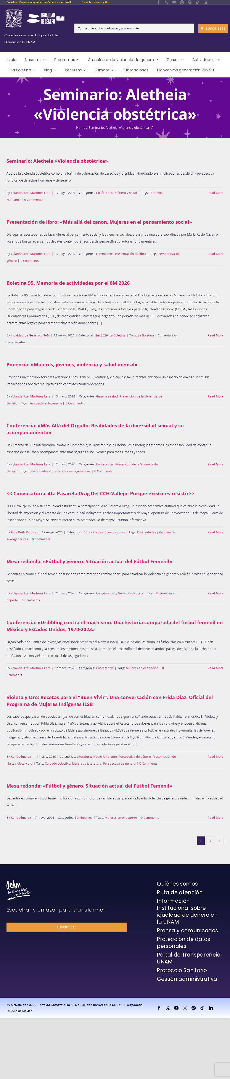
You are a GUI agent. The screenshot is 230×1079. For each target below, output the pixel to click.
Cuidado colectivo (57, 763)
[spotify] (189, 2)
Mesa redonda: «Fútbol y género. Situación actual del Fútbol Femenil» (89, 561)
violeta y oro (23, 763)
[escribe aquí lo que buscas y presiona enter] (134, 28)
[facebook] (158, 2)
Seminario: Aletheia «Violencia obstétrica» (57, 161)
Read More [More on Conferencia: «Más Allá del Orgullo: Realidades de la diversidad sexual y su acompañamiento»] (216, 464)
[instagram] (182, 2)
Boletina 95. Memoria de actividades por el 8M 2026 (68, 283)
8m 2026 (101, 335)
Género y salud (126, 193)
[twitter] (166, 2)
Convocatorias (115, 532)
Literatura (84, 756)
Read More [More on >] (216, 532)
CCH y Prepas (93, 532)
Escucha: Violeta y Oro (95, 2)
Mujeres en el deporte (142, 668)
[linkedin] (205, 2)
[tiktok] (197, 2)
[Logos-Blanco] (35, 9)
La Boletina (117, 335)
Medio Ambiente (105, 756)
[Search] (79, 28)
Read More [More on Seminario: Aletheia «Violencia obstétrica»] (216, 193)
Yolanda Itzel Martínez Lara (30, 193)
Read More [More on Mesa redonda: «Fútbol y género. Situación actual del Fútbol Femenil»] (216, 593)
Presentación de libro (130, 254)
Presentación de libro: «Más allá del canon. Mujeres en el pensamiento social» (99, 222)
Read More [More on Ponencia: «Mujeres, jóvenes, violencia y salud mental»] (216, 396)
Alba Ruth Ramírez (24, 532)
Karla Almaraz (21, 756)
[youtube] (174, 2)
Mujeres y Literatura (86, 763)
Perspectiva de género (45, 403)
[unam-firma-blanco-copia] (18, 881)
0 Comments (33, 200)
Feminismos (104, 254)
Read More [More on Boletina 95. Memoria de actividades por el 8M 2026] (216, 335)
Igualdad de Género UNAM (30, 335)
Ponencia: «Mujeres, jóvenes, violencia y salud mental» (72, 364)
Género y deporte (130, 593)
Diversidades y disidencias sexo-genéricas (59, 471)
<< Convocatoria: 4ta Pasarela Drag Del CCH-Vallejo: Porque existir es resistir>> (100, 493)
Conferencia (105, 193)
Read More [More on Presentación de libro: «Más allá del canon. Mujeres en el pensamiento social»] (216, 254)
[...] (99, 323)
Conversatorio (106, 593)
